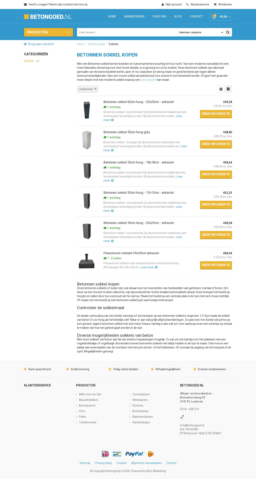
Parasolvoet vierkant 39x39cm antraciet (131, 253)
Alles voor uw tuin (90, 394)
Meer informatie (216, 114)
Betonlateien (140, 411)
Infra (82, 411)
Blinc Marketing (156, 471)
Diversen (137, 405)
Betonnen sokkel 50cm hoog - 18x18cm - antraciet (138, 162)
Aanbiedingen (141, 422)
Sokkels (32, 61)
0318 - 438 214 (189, 409)
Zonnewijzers (141, 394)
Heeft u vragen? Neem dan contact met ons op (56, 4)
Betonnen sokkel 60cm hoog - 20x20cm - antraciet (138, 102)
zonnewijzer (148, 79)
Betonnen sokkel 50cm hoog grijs (126, 132)
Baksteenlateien (142, 416)
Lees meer (147, 267)
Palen (82, 416)
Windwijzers (140, 399)
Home (81, 44)
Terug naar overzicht (40, 44)
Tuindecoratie (96, 44)
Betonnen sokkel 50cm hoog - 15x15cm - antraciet (138, 193)
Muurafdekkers (88, 399)
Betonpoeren (87, 405)
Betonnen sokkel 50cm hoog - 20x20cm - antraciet (138, 223)
